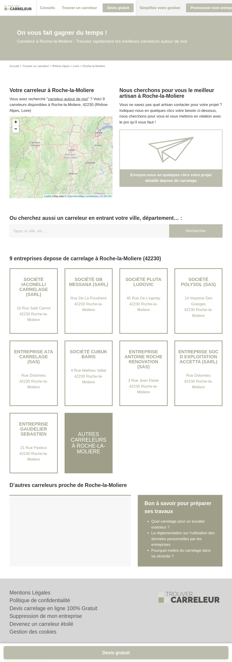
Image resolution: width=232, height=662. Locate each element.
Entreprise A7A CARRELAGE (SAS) (33, 356)
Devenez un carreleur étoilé (41, 624)
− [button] (15, 129)
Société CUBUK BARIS (88, 354)
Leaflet (47, 196)
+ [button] (15, 122)
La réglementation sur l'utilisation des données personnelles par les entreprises (183, 539)
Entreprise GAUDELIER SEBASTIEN (33, 428)
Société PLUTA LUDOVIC (144, 282)
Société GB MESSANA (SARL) (88, 282)
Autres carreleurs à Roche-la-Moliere (88, 442)
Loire (76, 66)
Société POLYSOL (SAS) (198, 282)
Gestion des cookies (33, 632)
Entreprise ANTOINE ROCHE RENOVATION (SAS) (143, 359)
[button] (47, 8)
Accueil (14, 66)
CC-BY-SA (105, 196)
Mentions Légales (30, 593)
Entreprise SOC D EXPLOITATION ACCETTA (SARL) (198, 356)
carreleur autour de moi (68, 99)
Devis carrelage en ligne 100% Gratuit (53, 608)
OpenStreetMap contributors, (83, 196)
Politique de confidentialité (40, 600)
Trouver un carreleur (35, 66)
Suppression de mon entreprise (46, 616)
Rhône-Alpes (60, 66)
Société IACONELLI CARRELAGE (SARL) (33, 287)
